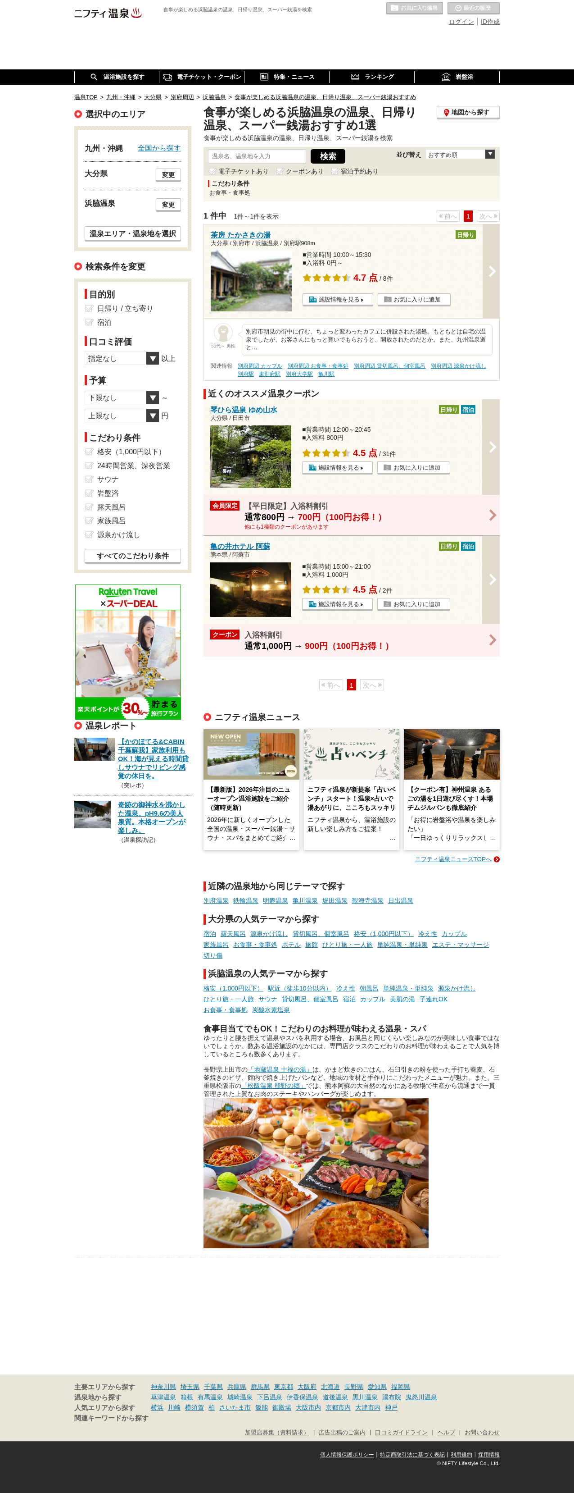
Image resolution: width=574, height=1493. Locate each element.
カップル (454, 933)
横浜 (157, 1407)
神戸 (391, 1407)
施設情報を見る (339, 299)
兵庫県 (236, 1386)
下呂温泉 (269, 1397)
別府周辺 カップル (260, 366)
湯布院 (391, 1397)
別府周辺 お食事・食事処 (318, 366)
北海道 (330, 1386)
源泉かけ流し (269, 933)
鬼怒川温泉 (421, 1397)
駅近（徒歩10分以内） (300, 988)
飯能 (261, 1407)
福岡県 (400, 1386)
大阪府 (307, 1386)
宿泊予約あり (360, 171)
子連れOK (433, 999)
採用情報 (489, 1455)
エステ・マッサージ (460, 944)
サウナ (267, 999)
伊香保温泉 (302, 1397)
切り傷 (212, 955)
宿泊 (209, 933)
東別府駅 (269, 374)
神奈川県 (163, 1386)
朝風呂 (369, 988)
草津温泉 (163, 1397)
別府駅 (246, 374)
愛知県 (377, 1386)
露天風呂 (233, 933)
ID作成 (490, 21)
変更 (168, 174)
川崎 (174, 1407)
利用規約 (461, 1455)
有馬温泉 (210, 1397)
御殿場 (281, 1407)
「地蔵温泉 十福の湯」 (280, 1069)
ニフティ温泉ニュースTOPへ (453, 859)
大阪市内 (308, 1407)
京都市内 (338, 1407)
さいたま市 (235, 1407)
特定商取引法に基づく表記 (412, 1455)
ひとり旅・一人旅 (347, 944)
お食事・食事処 (255, 944)
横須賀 (194, 1407)
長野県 (353, 1386)
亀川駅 (326, 374)
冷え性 (427, 933)
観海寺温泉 (368, 900)
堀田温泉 (335, 900)
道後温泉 (335, 1397)
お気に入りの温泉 (414, 8)
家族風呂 (216, 944)
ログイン (461, 21)
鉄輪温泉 (245, 900)
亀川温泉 (305, 900)
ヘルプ (446, 1432)
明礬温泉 (275, 900)
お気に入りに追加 (417, 299)
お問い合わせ (482, 1432)
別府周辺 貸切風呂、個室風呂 (389, 366)
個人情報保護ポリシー (347, 1455)
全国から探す (159, 148)
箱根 (187, 1397)
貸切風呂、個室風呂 (321, 933)
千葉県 (213, 1386)
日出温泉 (400, 900)
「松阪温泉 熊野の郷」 (273, 1085)
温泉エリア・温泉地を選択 (133, 233)
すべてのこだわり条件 (133, 556)
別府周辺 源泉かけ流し (458, 366)
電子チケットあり (243, 171)
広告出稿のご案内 (342, 1432)
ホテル (291, 944)
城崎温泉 (240, 1397)
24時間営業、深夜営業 (133, 466)
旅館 (311, 944)
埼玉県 (190, 1386)
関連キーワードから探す (111, 1418)
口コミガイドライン (401, 1432)
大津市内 (367, 1407)
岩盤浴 (108, 493)
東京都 (283, 1386)
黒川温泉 (365, 1397)
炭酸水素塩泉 (271, 1010)
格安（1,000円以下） (384, 933)
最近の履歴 (473, 8)
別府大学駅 (299, 374)
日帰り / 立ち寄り (125, 308)
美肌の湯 (402, 999)
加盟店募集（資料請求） (277, 1432)
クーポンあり (305, 171)
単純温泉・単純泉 (402, 944)
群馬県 (260, 1386)
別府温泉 (216, 900)
